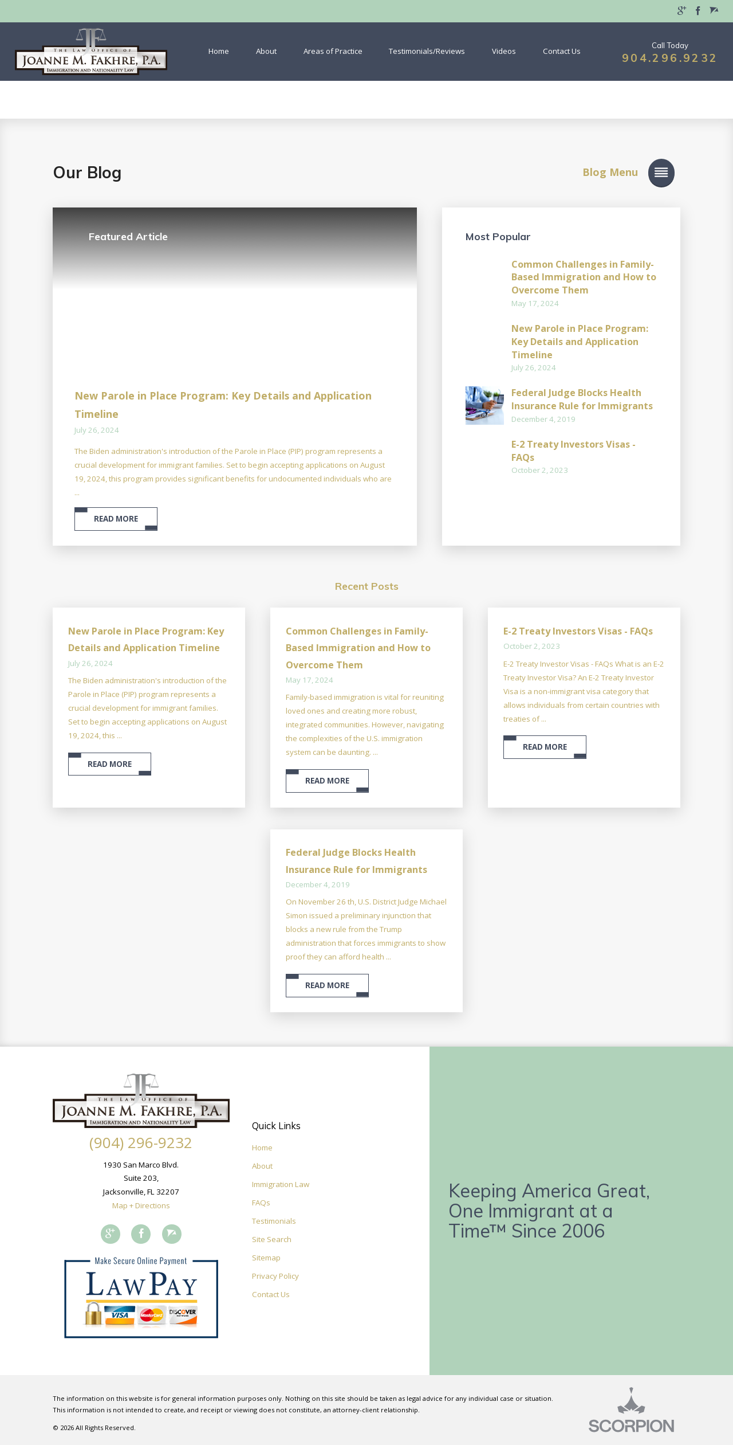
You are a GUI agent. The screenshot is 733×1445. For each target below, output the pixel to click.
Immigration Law (280, 1184)
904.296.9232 (670, 58)
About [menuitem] (266, 51)
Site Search (271, 1239)
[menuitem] (681, 11)
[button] (604, 172)
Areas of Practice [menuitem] (333, 51)
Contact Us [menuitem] (562, 51)
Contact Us (271, 1294)
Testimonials (274, 1221)
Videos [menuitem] (504, 51)
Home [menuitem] (218, 51)
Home (262, 1147)
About (262, 1166)
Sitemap (266, 1257)
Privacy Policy (275, 1276)
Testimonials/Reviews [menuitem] (427, 51)
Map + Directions (141, 1205)
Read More (116, 519)
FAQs (261, 1202)
